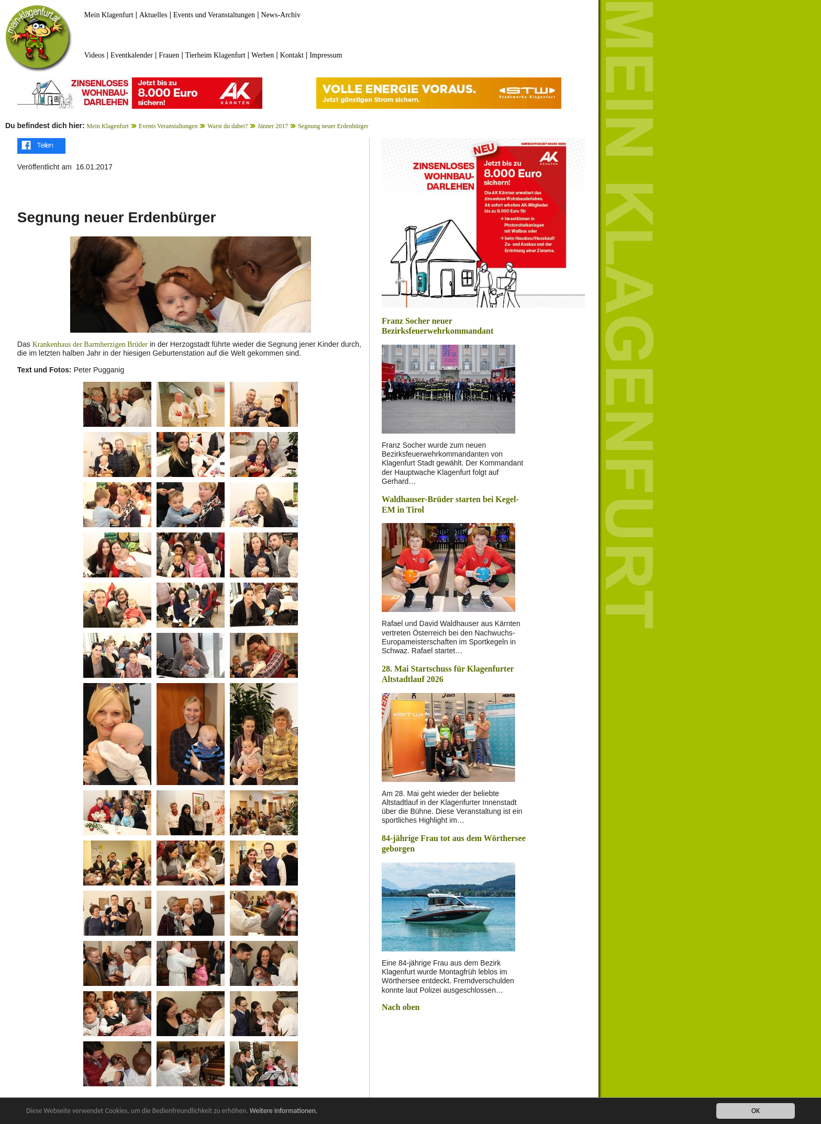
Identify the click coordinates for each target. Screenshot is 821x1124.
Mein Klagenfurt (109, 15)
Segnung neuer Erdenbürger (333, 126)
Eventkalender (131, 55)
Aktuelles (153, 15)
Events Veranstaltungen (168, 126)
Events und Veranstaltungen (214, 15)
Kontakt (292, 55)
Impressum (325, 55)
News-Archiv (281, 15)
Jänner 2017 (273, 126)
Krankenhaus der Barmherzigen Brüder (90, 344)
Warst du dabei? (227, 126)
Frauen (169, 55)
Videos (94, 55)
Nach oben (400, 1007)
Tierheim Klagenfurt (215, 55)
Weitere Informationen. (284, 1111)
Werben (262, 55)
